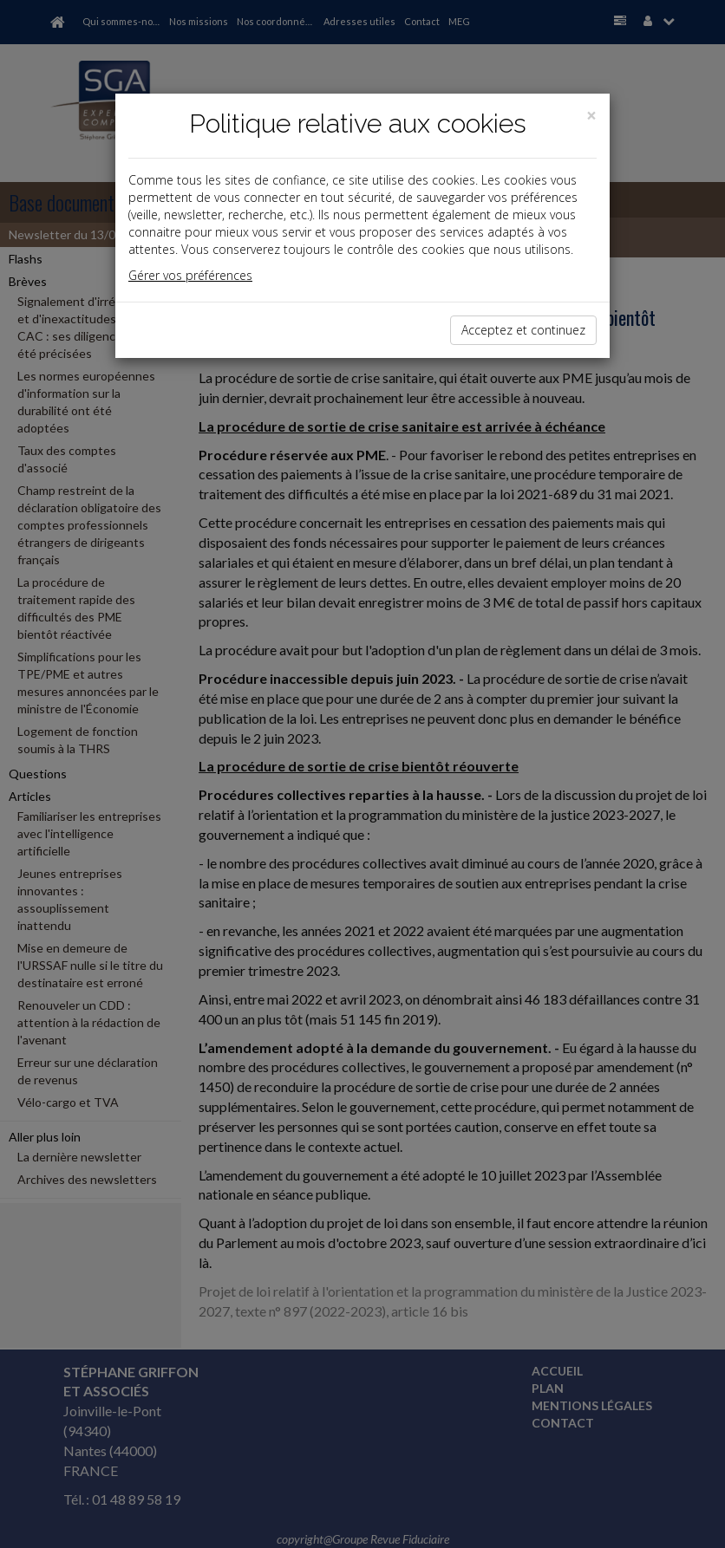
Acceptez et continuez (523, 330)
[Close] (591, 116)
